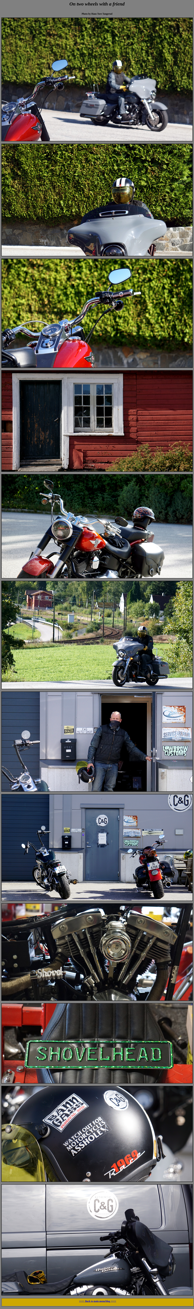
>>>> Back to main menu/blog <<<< (97, 1301)
